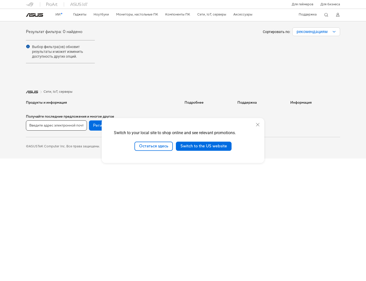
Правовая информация (124, 269)
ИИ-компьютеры (197, 110)
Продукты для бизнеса (148, 110)
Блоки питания (90, 156)
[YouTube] (138, 248)
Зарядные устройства (148, 191)
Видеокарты (88, 133)
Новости (297, 110)
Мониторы (34, 180)
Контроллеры (141, 218)
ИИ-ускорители (91, 179)
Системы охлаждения (95, 149)
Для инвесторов (303, 118)
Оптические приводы (95, 164)
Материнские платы (94, 126)
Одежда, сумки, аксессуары (152, 176)
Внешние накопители (95, 171)
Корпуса (85, 141)
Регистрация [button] (105, 248)
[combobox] (316, 31)
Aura (188, 164)
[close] (258, 125)
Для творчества (38, 149)
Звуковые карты (91, 187)
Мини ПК (33, 225)
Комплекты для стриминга (151, 168)
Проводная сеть (91, 225)
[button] (302, 4)
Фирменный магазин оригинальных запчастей (309, 143)
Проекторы (35, 187)
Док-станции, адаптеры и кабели (151, 200)
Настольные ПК (38, 202)
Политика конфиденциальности (173, 269)
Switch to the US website (203, 146)
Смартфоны (35, 118)
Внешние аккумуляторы (149, 210)
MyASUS (244, 172)
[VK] (154, 248)
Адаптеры (86, 217)
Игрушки (138, 225)
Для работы (35, 141)
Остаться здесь (153, 146)
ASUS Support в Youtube (256, 164)
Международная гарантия (257, 110)
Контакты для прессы (307, 125)
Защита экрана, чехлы (148, 183)
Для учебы (34, 156)
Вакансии (298, 133)
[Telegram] (171, 248)
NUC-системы (37, 218)
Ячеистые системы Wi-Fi (98, 210)
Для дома (33, 134)
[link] (34, 15)
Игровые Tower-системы (45, 210)
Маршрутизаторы (92, 202)
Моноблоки (35, 195)
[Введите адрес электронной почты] (56, 248)
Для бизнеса (330, 4)
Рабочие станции (92, 110)
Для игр (32, 164)
